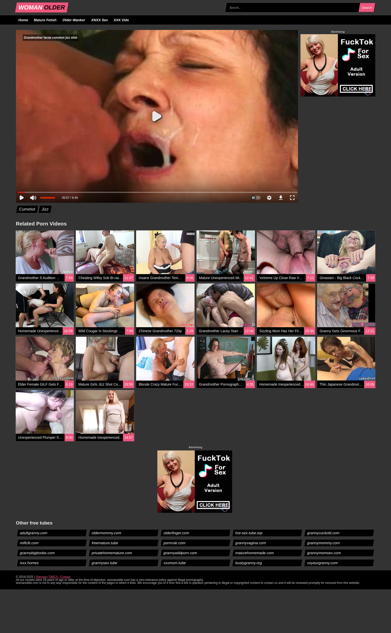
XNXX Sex (99, 20)
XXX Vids (121, 20)
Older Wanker (74, 20)
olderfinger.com (176, 533)
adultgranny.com (33, 533)
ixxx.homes (29, 563)
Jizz (45, 209)
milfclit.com (29, 543)
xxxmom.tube (174, 563)
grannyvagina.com (251, 543)
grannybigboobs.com (37, 553)
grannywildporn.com (180, 553)
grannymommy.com (323, 543)
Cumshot (27, 209)
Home (23, 20)
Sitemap (41, 577)
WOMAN (41, 7)
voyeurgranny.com (322, 563)
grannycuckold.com (323, 533)
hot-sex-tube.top (249, 533)
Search (367, 7)
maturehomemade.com (254, 553)
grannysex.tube (104, 563)
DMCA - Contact (60, 577)
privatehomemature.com (111, 553)
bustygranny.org (248, 563)
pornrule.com (174, 543)
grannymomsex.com (324, 553)
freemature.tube (104, 543)
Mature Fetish (45, 20)
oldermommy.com (106, 533)
